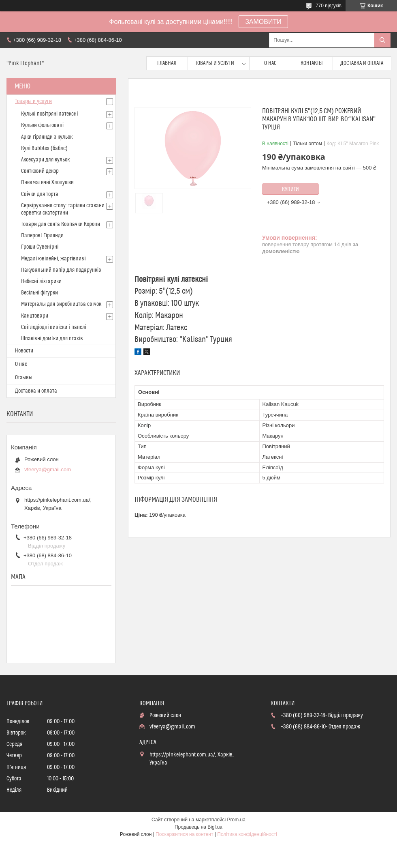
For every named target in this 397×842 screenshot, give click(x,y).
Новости (24, 351)
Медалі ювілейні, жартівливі (53, 259)
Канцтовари (34, 316)
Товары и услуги (214, 63)
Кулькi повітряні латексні (49, 114)
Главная (167, 63)
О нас (270, 63)
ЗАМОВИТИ (263, 21)
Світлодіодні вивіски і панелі (53, 327)
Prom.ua (236, 820)
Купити (290, 189)
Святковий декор (40, 171)
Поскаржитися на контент (184, 834)
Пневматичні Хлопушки (47, 182)
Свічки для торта (39, 194)
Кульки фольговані (42, 125)
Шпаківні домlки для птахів (52, 338)
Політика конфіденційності (247, 834)
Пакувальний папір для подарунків (61, 270)
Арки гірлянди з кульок (47, 137)
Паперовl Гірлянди (42, 235)
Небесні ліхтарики (41, 281)
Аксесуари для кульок (45, 160)
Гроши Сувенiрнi (40, 247)
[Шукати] (382, 40)
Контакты (312, 63)
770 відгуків (329, 6)
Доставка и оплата (361, 63)
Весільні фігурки (39, 293)
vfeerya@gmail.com (47, 469)
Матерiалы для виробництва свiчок (61, 304)
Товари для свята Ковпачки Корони (60, 224)
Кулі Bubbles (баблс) (44, 148)
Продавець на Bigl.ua (198, 827)
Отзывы (23, 377)
